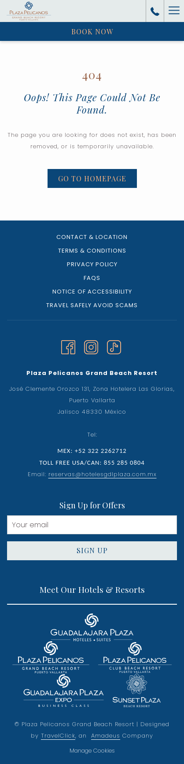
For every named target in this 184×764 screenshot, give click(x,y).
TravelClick (58, 735)
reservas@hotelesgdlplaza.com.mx (102, 474)
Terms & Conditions (92, 250)
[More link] (174, 11)
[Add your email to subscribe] (92, 524)
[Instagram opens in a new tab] (91, 346)
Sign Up (92, 550)
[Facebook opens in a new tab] (68, 346)
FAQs (92, 278)
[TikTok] (114, 346)
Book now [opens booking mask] (92, 31)
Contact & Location (92, 237)
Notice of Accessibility (92, 291)
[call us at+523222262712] (155, 11)
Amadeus (105, 735)
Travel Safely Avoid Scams (92, 305)
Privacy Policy (92, 264)
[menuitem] (92, 238)
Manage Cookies (92, 750)
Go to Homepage (92, 178)
